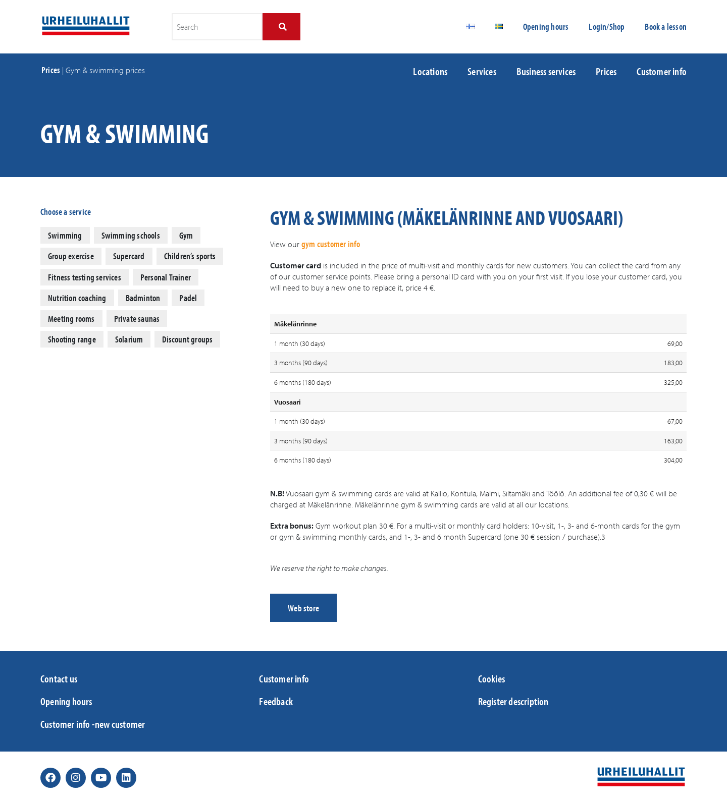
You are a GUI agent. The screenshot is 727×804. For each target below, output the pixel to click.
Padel (188, 298)
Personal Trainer (165, 277)
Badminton (143, 298)
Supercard (129, 256)
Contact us (58, 678)
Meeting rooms (71, 318)
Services (482, 71)
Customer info (662, 71)
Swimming (65, 235)
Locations (430, 71)
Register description (513, 701)
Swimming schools (130, 235)
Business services (546, 71)
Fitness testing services (84, 277)
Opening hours (546, 26)
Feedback (276, 701)
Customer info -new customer (92, 723)
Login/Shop (607, 26)
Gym (186, 235)
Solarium (129, 339)
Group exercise (71, 256)
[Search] (281, 26)
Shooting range (72, 339)
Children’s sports (190, 256)
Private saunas (137, 318)
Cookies (491, 678)
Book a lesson (666, 26)
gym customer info (330, 244)
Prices (50, 70)
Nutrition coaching (77, 298)
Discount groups (187, 339)
